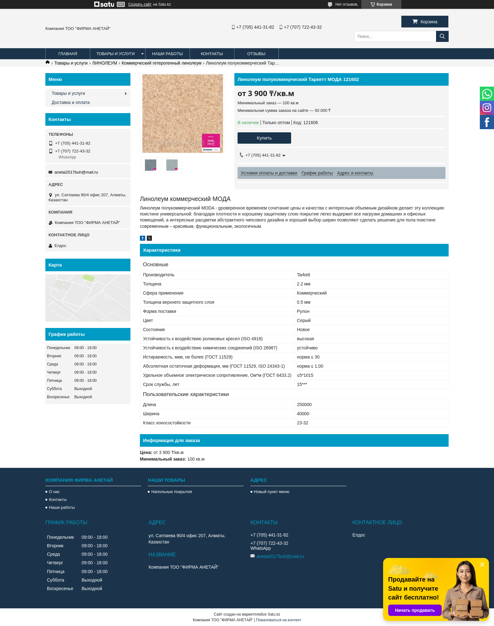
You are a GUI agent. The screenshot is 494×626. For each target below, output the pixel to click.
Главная (67, 53)
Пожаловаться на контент (278, 620)
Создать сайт (140, 4)
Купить (264, 138)
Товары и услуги (115, 53)
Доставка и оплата (71, 102)
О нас (54, 491)
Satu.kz (273, 614)
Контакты (212, 53)
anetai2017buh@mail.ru (76, 172)
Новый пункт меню (272, 491)
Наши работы (167, 53)
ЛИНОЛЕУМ (104, 63)
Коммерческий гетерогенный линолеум (161, 63)
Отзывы (256, 53)
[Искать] (442, 36)
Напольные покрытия (171, 491)
